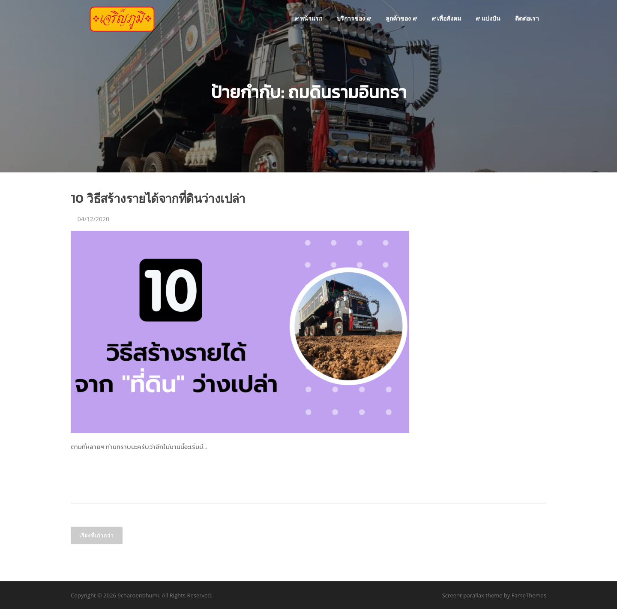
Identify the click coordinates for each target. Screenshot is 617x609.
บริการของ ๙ (354, 18)
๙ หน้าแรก (308, 18)
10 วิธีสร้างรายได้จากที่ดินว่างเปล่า (158, 198)
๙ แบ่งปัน (488, 18)
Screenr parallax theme (472, 595)
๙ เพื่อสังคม (446, 18)
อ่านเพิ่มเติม (95, 477)
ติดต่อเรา (527, 18)
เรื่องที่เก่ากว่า (96, 535)
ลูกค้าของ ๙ (401, 18)
